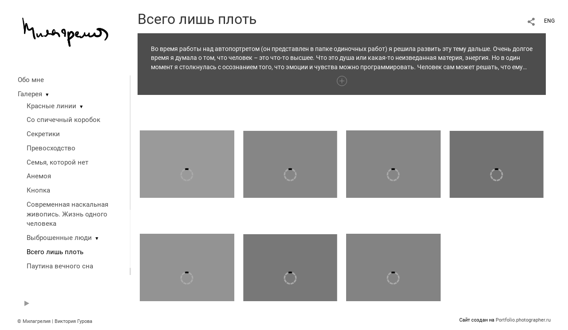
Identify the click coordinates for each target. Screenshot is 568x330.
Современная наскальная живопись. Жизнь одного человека (67, 214)
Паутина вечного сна (60, 266)
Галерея (30, 94)
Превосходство (51, 148)
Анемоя (39, 176)
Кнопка (38, 190)
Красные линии (51, 106)
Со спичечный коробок (63, 120)
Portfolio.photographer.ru (523, 320)
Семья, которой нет (57, 162)
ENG (549, 21)
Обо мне (31, 80)
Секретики (43, 134)
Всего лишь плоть (55, 252)
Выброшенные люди (59, 238)
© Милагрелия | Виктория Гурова (54, 321)
